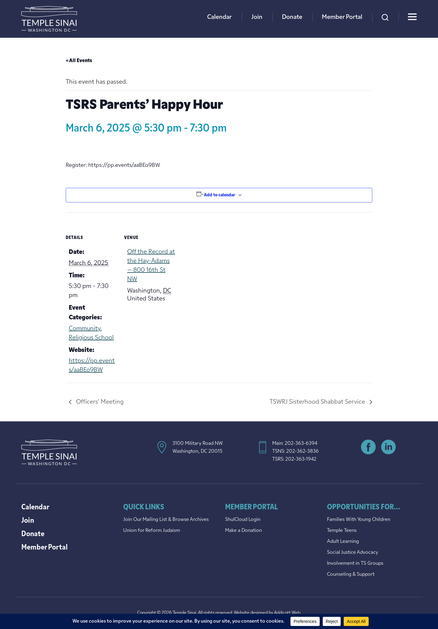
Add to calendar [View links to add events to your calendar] (219, 195)
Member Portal (342, 17)
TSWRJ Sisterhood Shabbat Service (318, 402)
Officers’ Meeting (99, 402)
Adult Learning (343, 541)
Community (84, 329)
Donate (292, 17)
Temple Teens (341, 530)
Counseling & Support (350, 574)
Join (256, 17)
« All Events (79, 60)
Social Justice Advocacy (352, 552)
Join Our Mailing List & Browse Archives (166, 519)
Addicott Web (287, 613)
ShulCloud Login (242, 519)
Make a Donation (243, 530)
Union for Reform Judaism (151, 530)
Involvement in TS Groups (355, 563)
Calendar (219, 17)
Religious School (91, 338)
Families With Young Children (358, 519)
